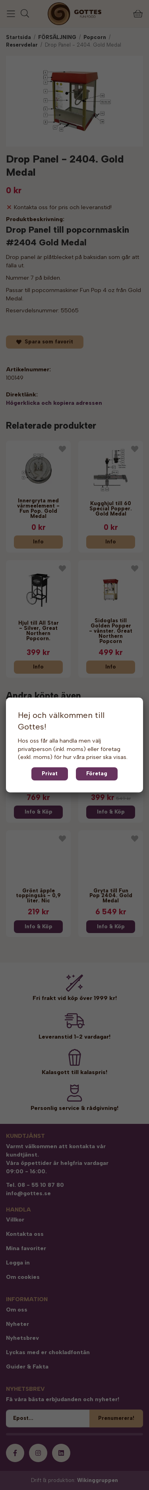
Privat (50, 773)
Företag (96, 773)
